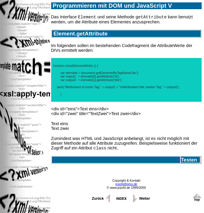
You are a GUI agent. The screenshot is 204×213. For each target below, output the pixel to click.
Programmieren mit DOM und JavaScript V (111, 5)
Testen (190, 161)
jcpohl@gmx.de (126, 186)
